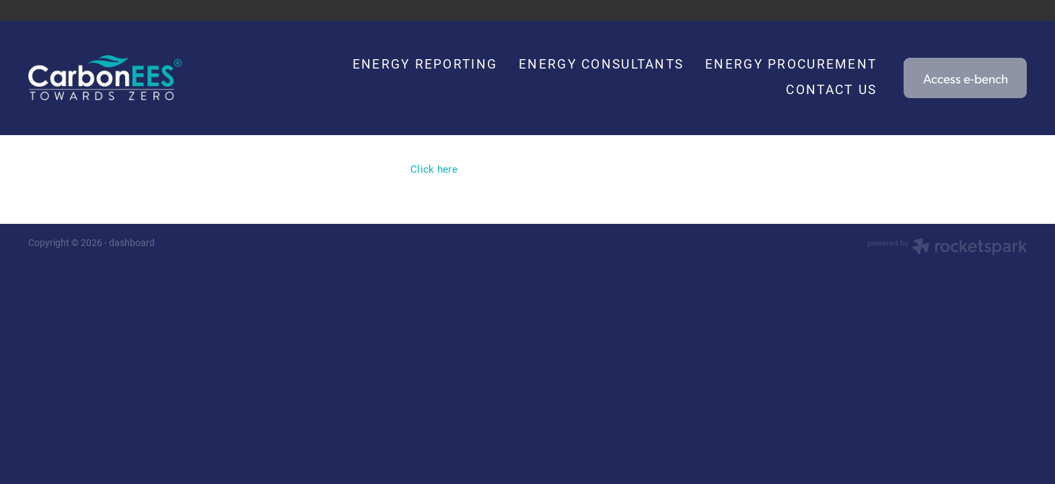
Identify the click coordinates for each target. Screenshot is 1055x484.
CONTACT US (831, 89)
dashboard (132, 242)
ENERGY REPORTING (425, 63)
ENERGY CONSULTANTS (601, 63)
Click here (434, 168)
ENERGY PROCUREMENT (791, 63)
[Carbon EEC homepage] (128, 77)
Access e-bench (965, 78)
